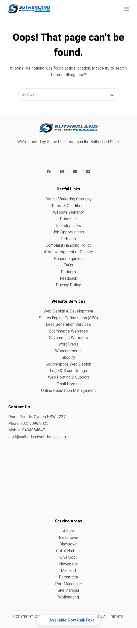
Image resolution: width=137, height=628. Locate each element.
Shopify (68, 357)
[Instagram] (75, 171)
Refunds (68, 238)
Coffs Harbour (68, 550)
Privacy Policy (68, 284)
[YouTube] (88, 171)
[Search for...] (62, 94)
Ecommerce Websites (68, 331)
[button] (68, 620)
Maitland (68, 570)
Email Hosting (68, 384)
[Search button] (112, 94)
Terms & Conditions (68, 205)
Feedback (68, 278)
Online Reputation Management (68, 390)
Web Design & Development (68, 311)
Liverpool (68, 557)
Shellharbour (68, 590)
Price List (68, 218)
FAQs (68, 265)
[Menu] (126, 9)
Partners (68, 271)
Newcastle (68, 564)
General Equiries (68, 258)
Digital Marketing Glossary (68, 199)
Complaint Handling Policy (68, 245)
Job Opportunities (68, 232)
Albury (68, 531)
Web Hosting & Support (68, 377)
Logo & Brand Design (68, 370)
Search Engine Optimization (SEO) (68, 318)
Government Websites (68, 337)
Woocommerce (68, 351)
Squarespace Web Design (68, 364)
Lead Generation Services (68, 324)
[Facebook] (49, 171)
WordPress (68, 344)
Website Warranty (68, 212)
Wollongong (68, 597)
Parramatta (68, 577)
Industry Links (68, 225)
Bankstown (68, 537)
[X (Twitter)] (62, 171)
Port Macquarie (68, 583)
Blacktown (68, 544)
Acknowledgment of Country (68, 251)
